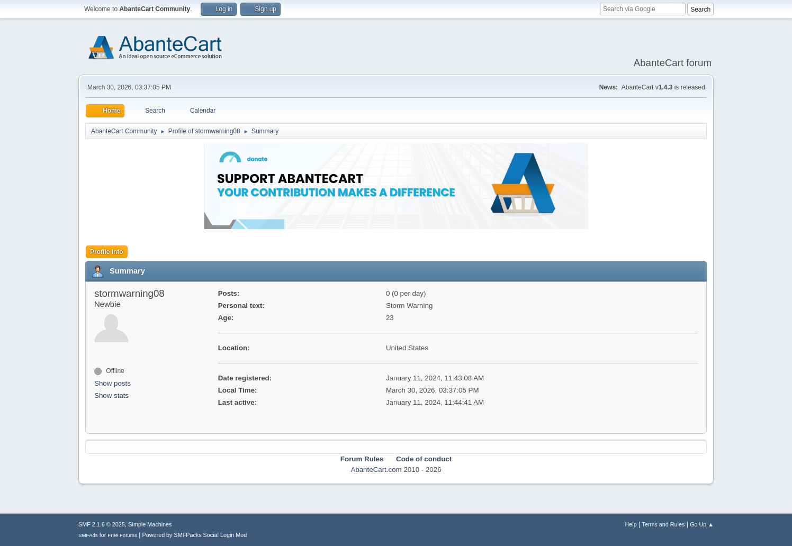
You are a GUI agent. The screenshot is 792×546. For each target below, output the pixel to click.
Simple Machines (150, 524)
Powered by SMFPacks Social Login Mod (194, 535)
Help (631, 524)
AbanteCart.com (375, 470)
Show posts (112, 383)
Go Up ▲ (702, 524)
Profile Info (106, 252)
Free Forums (122, 535)
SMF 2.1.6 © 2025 (101, 524)
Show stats (111, 395)
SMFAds (88, 535)
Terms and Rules (663, 524)
